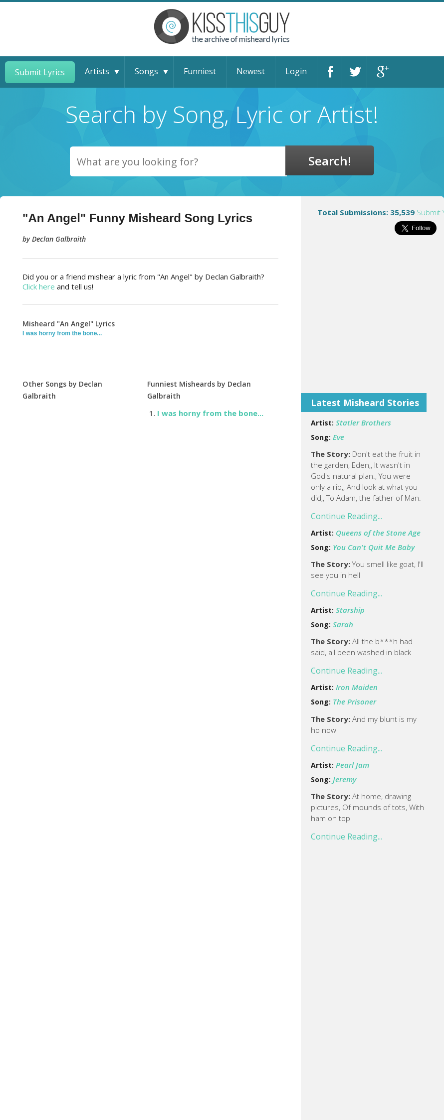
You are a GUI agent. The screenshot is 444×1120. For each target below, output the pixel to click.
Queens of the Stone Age (378, 533)
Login (296, 71)
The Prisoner (354, 701)
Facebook (329, 72)
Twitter (354, 72)
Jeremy (344, 779)
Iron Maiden (357, 687)
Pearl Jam (352, 765)
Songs (146, 71)
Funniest (200, 71)
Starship (350, 610)
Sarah (343, 624)
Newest (250, 71)
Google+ (379, 72)
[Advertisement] (372, 321)
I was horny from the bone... (62, 333)
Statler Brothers (363, 422)
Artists (97, 71)
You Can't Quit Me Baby (374, 547)
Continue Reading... (346, 516)
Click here (38, 286)
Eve (338, 437)
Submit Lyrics (40, 72)
